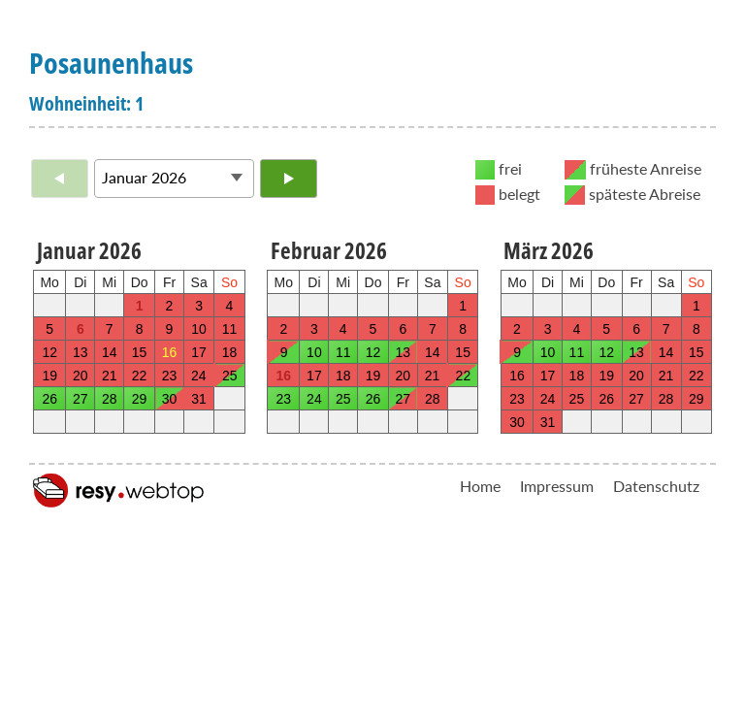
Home (480, 485)
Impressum (557, 485)
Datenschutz (656, 485)
